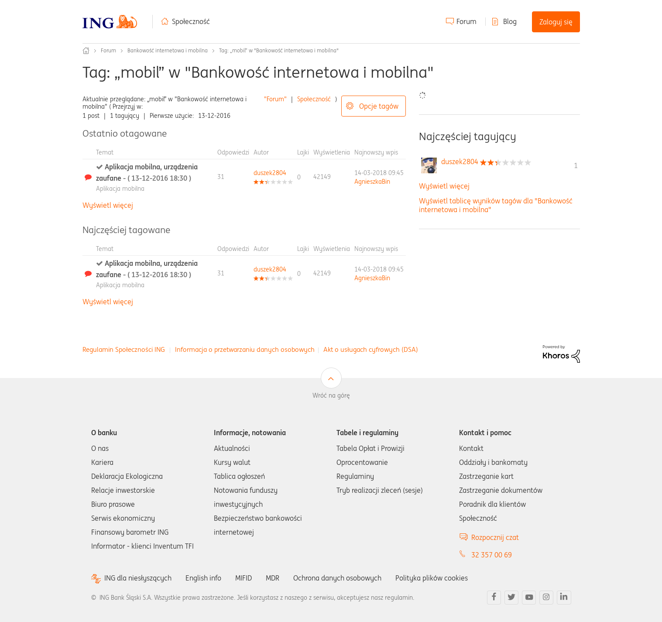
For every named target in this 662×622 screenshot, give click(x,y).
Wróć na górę (331, 395)
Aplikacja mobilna (120, 188)
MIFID (243, 578)
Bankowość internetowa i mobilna (167, 50)
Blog (510, 21)
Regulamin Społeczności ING (123, 349)
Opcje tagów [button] (378, 106)
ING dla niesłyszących (138, 578)
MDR (272, 578)
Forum (466, 21)
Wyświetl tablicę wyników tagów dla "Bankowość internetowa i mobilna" (496, 204)
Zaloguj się (556, 21)
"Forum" (275, 99)
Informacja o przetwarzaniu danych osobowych (245, 349)
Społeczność (191, 21)
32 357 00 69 (491, 554)
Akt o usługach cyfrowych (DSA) (370, 349)
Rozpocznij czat (495, 537)
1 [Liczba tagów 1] (576, 165)
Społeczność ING (85, 50)
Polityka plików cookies (431, 578)
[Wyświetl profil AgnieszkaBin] (372, 182)
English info (203, 578)
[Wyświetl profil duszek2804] (270, 173)
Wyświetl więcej (107, 205)
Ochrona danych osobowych (337, 578)
